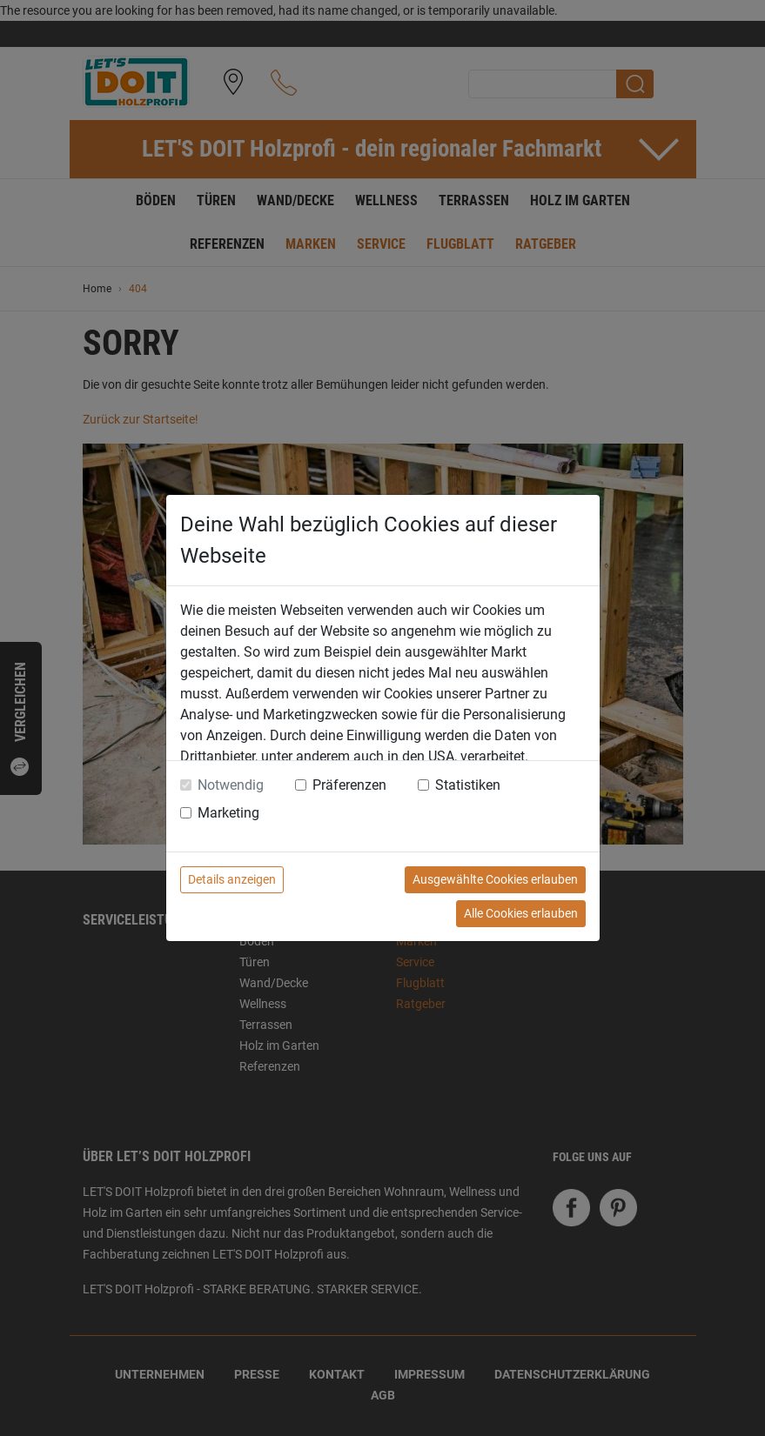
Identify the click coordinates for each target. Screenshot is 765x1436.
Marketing (228, 813)
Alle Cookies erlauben (521, 913)
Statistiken (467, 785)
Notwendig (231, 785)
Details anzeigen (232, 879)
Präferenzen (349, 785)
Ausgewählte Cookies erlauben (495, 879)
